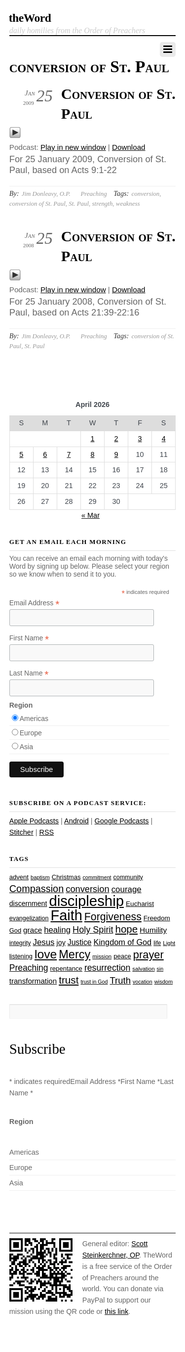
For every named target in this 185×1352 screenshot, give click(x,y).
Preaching (93, 193)
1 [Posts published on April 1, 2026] (92, 439)
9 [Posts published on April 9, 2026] (116, 454)
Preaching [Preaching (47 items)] (28, 968)
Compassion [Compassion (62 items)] (36, 888)
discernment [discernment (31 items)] (28, 903)
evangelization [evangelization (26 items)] (29, 918)
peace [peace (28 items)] (122, 956)
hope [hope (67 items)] (126, 929)
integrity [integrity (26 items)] (20, 943)
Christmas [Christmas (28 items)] (66, 877)
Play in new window (73, 147)
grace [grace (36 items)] (32, 930)
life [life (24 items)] (157, 943)
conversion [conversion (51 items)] (87, 889)
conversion (146, 193)
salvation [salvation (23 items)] (143, 969)
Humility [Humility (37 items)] (153, 930)
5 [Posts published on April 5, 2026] (21, 454)
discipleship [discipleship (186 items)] (86, 901)
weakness (128, 203)
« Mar (90, 515)
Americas (34, 718)
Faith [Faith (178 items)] (66, 915)
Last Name (29, 673)
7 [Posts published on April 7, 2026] (69, 454)
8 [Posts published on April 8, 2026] (92, 454)
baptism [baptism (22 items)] (40, 877)
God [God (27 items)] (15, 930)
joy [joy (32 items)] (61, 942)
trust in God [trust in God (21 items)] (94, 982)
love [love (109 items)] (46, 954)
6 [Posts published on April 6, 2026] (45, 454)
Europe (31, 733)
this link (116, 1311)
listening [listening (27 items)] (21, 956)
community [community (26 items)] (128, 877)
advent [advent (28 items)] (19, 877)
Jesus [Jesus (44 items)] (43, 942)
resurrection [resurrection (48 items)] (107, 968)
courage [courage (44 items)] (126, 889)
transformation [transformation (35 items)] (33, 981)
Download (129, 147)
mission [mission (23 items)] (101, 956)
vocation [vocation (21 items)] (142, 982)
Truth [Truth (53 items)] (120, 980)
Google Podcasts (122, 821)
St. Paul (79, 203)
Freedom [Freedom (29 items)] (157, 918)
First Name (29, 638)
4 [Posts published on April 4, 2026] (164, 439)
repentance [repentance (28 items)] (66, 968)
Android (76, 821)
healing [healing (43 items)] (57, 930)
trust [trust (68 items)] (68, 980)
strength (102, 203)
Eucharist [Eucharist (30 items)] (140, 903)
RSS (46, 832)
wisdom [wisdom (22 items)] (163, 982)
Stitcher (21, 832)
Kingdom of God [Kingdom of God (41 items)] (123, 942)
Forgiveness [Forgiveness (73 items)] (113, 917)
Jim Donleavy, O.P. (46, 193)
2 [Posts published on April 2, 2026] (116, 439)
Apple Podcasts (34, 821)
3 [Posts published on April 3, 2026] (140, 439)
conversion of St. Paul (37, 203)
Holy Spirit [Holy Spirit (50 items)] (93, 930)
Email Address (34, 603)
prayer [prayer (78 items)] (148, 954)
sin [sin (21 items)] (160, 969)
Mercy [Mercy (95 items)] (74, 954)
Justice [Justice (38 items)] (80, 942)
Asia (26, 747)
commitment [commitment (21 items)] (97, 877)
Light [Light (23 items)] (169, 943)
